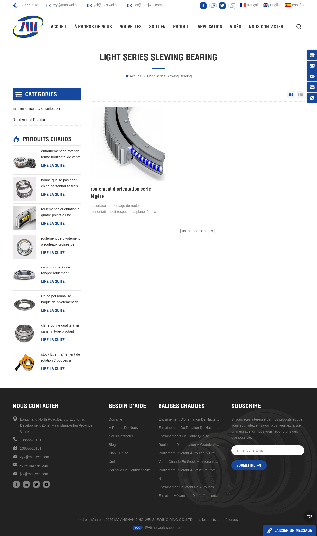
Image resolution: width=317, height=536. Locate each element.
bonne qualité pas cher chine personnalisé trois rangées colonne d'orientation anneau (59, 183)
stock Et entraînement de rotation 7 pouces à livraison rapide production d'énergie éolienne (60, 358)
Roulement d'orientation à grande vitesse (189, 445)
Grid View (291, 94)
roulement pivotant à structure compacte (189, 470)
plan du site (118, 453)
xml (112, 462)
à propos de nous (123, 428)
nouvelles (132, 26)
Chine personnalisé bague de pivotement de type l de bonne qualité (60, 299)
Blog (112, 445)
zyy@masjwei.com (66, 5)
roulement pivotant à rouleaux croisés (189, 453)
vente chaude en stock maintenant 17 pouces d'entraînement (189, 462)
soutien (158, 26)
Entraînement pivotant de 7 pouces (186, 487)
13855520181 (29, 5)
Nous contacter (267, 26)
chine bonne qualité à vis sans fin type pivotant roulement (60, 329)
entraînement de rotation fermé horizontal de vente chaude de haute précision (61, 154)
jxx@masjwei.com (148, 5)
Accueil (60, 26)
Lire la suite (53, 165)
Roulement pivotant (30, 120)
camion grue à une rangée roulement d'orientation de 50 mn (58, 271)
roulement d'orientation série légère (121, 185)
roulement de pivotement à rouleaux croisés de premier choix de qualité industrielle (60, 241)
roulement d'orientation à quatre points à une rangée (60, 212)
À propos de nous (94, 26)
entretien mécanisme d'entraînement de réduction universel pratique (189, 496)
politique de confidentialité (130, 470)
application (211, 26)
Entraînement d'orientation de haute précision (189, 419)
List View (300, 94)
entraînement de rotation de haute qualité (189, 428)
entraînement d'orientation (36, 108)
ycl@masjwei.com (107, 5)
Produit (182, 26)
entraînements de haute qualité (183, 436)
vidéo (237, 26)
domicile (115, 419)
